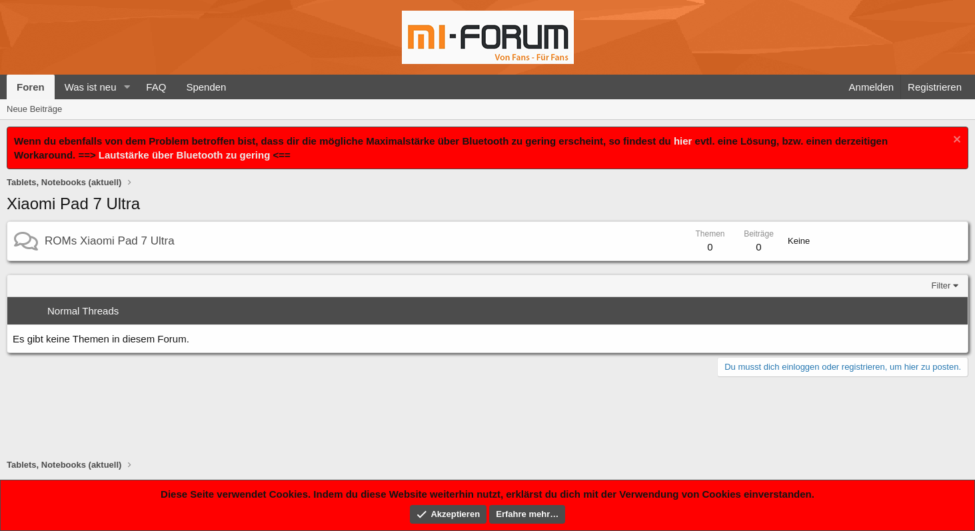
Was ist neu (91, 87)
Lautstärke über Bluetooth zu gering (185, 155)
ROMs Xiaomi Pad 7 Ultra (110, 241)
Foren (31, 87)
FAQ (156, 87)
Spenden (206, 87)
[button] (126, 87)
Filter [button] (941, 285)
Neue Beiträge (34, 109)
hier (683, 141)
